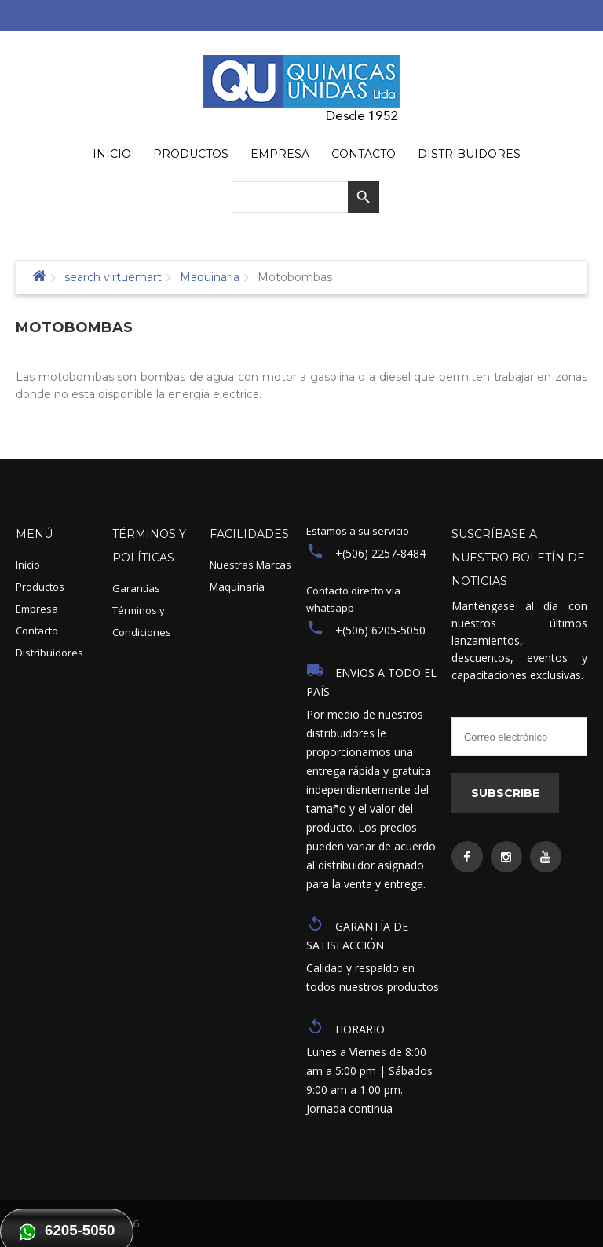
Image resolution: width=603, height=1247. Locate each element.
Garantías (136, 588)
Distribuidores (49, 652)
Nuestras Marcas (250, 565)
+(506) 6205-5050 (380, 630)
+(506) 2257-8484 (380, 553)
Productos (40, 587)
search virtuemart (113, 277)
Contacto (37, 631)
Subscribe (505, 793)
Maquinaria (209, 277)
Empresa (37, 609)
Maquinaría (237, 587)
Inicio (28, 565)
